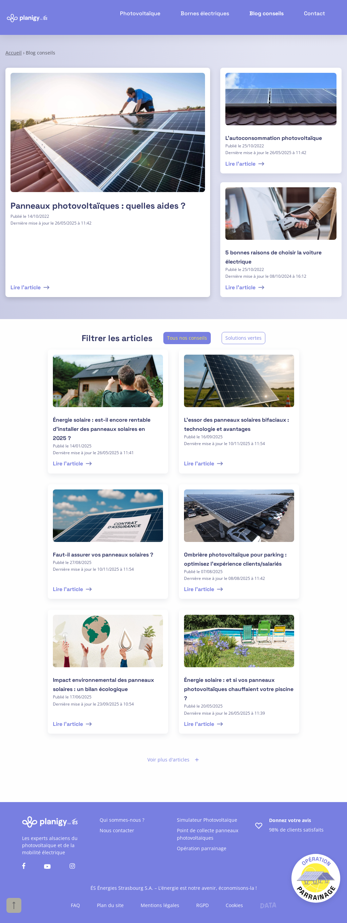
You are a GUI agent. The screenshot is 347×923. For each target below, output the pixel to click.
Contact (315, 17)
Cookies (234, 905)
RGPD (202, 905)
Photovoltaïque (153, 17)
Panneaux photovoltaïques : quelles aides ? (98, 205)
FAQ (75, 905)
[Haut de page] (13, 905)
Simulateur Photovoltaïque (207, 820)
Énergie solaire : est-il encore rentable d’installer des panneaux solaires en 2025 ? (101, 429)
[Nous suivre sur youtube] (47, 866)
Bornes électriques (213, 17)
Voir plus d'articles (173, 759)
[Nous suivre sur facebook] (23, 867)
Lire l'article (31, 287)
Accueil (13, 52)
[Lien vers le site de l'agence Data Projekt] (268, 905)
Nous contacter (117, 830)
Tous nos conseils (187, 338)
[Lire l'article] (108, 136)
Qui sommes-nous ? (122, 820)
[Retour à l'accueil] (27, 17)
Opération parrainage (201, 848)
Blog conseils (270, 17)
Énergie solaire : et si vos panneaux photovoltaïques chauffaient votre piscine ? (238, 689)
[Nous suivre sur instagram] (72, 866)
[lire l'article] (280, 103)
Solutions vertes (243, 338)
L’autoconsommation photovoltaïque (273, 138)
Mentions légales (160, 905)
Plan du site (110, 905)
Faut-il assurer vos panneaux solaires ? (103, 554)
